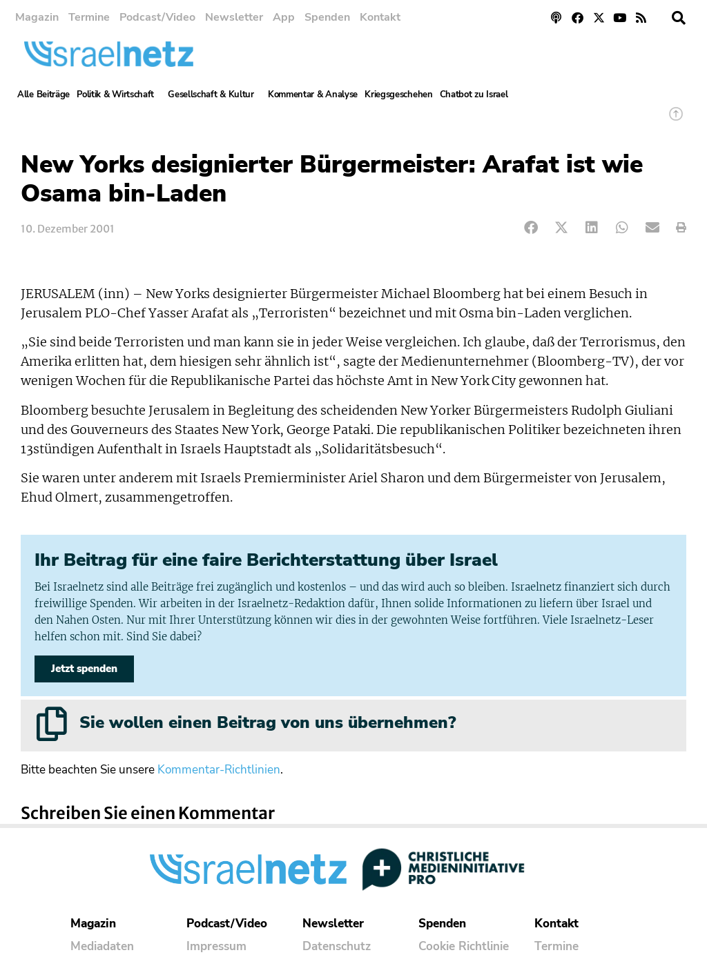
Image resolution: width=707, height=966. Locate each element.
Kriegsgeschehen (399, 94)
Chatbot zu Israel (474, 94)
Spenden (327, 17)
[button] (679, 18)
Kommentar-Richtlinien (218, 770)
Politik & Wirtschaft (119, 94)
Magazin (37, 17)
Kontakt (380, 17)
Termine (89, 17)
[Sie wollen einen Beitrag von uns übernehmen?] (52, 724)
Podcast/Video (157, 17)
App (284, 17)
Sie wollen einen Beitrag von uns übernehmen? (267, 722)
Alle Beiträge (43, 94)
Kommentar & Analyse (313, 94)
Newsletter (234, 17)
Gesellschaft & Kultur (214, 94)
